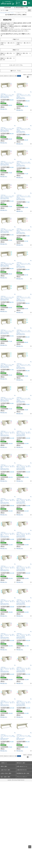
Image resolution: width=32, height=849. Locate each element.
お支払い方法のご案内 (6, 773)
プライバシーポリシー (22, 776)
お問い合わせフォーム (22, 766)
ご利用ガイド (4, 762)
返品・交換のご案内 (5, 776)
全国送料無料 (7, 7)
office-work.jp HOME (3, 12)
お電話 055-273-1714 (21, 769)
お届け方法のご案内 (5, 769)
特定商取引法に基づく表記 (23, 773)
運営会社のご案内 (21, 762)
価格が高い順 (11, 75)
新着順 (16, 75)
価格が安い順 (6, 75)
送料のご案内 (4, 766)
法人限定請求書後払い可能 (21, 7)
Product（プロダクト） (11, 12)
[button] (31, 77)
